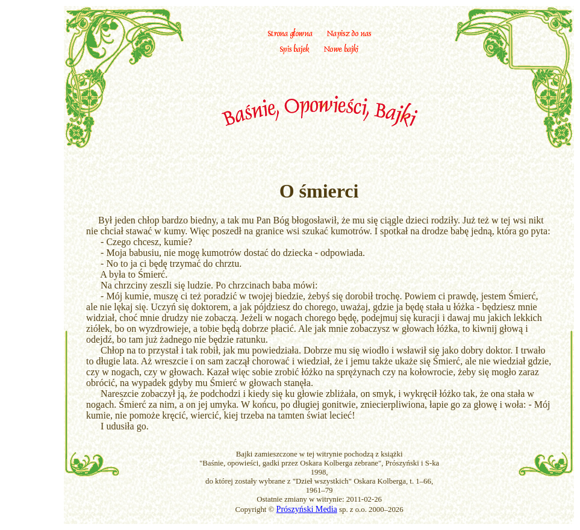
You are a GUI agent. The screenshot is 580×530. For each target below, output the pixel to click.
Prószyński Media (306, 509)
